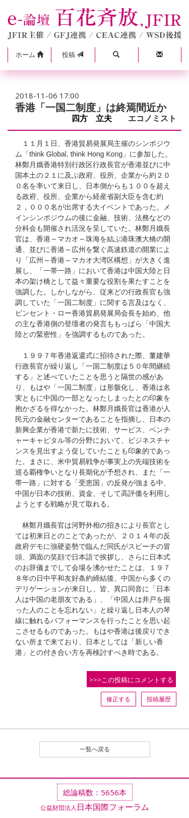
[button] (29, 55)
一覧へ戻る (95, 749)
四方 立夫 (96, 118)
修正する (118, 699)
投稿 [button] (72, 54)
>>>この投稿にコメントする (131, 679)
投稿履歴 (159, 699)
